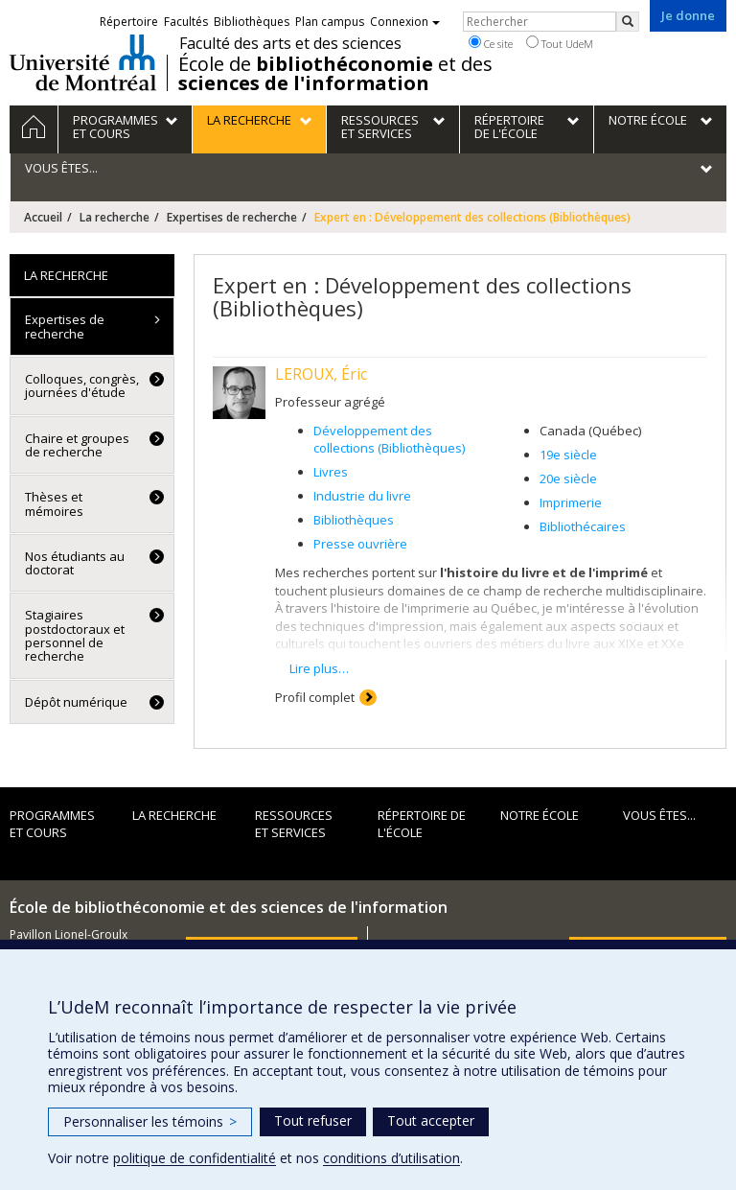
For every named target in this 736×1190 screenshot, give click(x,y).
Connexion (405, 21)
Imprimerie (571, 502)
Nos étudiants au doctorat (75, 563)
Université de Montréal (83, 62)
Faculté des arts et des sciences (290, 43)
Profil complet (315, 697)
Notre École (539, 815)
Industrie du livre (362, 495)
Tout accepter (430, 1120)
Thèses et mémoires (54, 503)
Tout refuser (313, 1120)
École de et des (335, 74)
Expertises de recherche (232, 217)
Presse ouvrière (360, 543)
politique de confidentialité (194, 1158)
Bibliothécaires (583, 526)
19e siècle (568, 454)
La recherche (115, 217)
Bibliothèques (353, 519)
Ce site (491, 43)
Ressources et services (294, 824)
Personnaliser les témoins (150, 1121)
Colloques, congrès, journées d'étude (82, 385)
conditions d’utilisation (391, 1158)
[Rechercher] (627, 22)
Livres (330, 471)
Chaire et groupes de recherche (77, 445)
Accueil (43, 217)
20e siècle (568, 478)
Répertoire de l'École (422, 824)
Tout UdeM (559, 43)
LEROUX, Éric (321, 374)
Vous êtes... (659, 815)
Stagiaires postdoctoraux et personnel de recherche (75, 635)
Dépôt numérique (76, 702)
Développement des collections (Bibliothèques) (389, 439)
